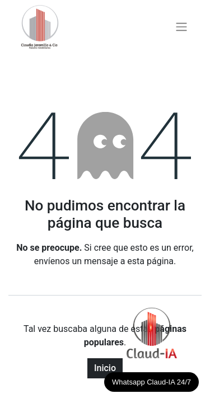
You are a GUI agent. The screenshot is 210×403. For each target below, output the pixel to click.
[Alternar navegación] (181, 27)
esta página (150, 261)
